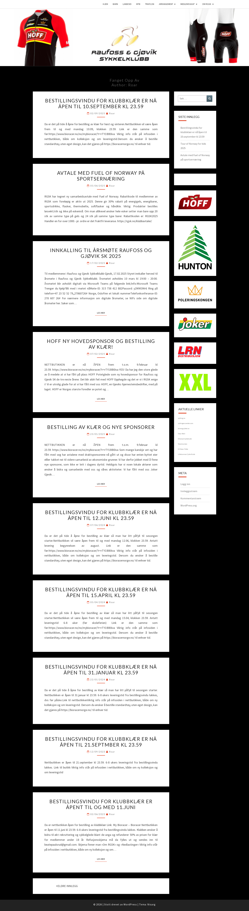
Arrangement (166, 4)
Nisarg (151, 904)
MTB (138, 4)
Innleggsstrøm (188, 491)
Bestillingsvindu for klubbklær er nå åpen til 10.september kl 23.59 (101, 103)
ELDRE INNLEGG (67, 886)
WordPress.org (188, 505)
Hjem (105, 4)
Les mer (102, 312)
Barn (115, 4)
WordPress (130, 904)
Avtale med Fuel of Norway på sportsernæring (101, 176)
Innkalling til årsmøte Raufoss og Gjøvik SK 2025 (101, 253)
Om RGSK (206, 4)
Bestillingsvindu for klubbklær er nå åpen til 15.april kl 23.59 (101, 592)
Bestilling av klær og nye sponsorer (101, 427)
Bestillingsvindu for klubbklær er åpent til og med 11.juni (100, 804)
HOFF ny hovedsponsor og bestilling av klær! (101, 344)
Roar (112, 113)
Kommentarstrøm (190, 498)
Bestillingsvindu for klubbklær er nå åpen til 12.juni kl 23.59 (101, 515)
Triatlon (149, 4)
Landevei (127, 4)
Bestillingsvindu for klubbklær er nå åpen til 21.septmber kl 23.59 (101, 742)
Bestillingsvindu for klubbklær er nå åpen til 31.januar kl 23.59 (101, 669)
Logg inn (185, 484)
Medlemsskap (187, 4)
